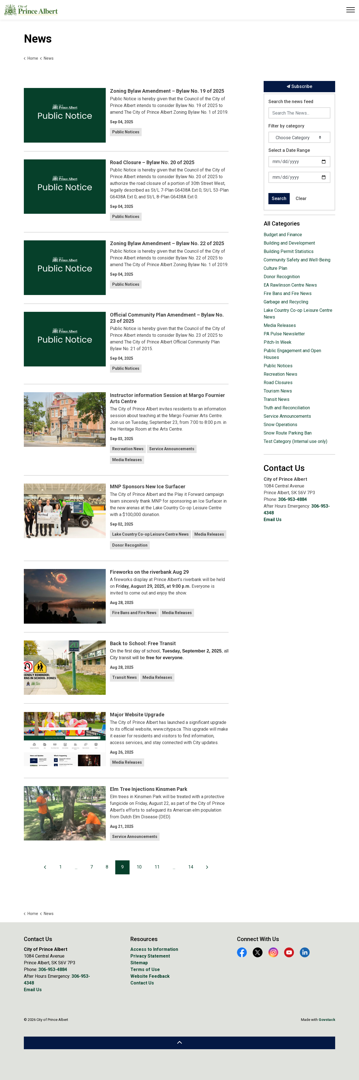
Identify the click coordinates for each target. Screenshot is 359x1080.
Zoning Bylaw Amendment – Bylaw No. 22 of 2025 (167, 243)
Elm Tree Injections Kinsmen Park (148, 789)
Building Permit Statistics (289, 251)
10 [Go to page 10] (139, 867)
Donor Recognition (130, 545)
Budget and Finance (283, 234)
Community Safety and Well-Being (297, 260)
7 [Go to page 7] (91, 867)
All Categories (282, 223)
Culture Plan (275, 268)
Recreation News (128, 449)
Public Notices (125, 132)
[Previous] (45, 867)
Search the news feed (290, 101)
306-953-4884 (292, 499)
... (76, 867)
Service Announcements (171, 449)
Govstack (327, 1020)
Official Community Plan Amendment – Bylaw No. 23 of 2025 (167, 318)
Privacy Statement (150, 956)
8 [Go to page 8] (107, 867)
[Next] (207, 867)
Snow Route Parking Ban (288, 433)
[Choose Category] (299, 137)
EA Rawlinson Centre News (290, 285)
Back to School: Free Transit (143, 643)
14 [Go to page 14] (190, 867)
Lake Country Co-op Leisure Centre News (150, 534)
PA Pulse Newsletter (284, 333)
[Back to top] (179, 1043)
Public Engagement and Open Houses (292, 354)
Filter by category (286, 126)
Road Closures (278, 382)
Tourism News (278, 391)
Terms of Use (145, 969)
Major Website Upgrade (137, 714)
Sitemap (139, 962)
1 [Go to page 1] (60, 867)
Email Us (273, 519)
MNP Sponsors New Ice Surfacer (147, 486)
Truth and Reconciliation (287, 407)
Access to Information (154, 949)
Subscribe (299, 86)
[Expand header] (350, 10)
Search (279, 198)
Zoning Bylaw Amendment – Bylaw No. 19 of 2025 (167, 91)
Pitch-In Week (277, 342)
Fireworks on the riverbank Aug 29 (149, 572)
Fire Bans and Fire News (134, 612)
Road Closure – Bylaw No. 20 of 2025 (152, 162)
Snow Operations (280, 424)
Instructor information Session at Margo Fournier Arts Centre (167, 398)
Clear (301, 198)
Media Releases (127, 459)
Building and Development (289, 243)
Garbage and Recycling (286, 302)
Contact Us (142, 983)
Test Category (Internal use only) (295, 441)
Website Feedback (150, 976)
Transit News (124, 677)
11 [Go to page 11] (157, 867)
